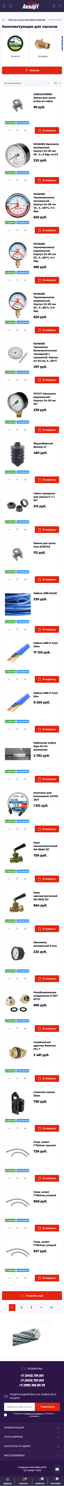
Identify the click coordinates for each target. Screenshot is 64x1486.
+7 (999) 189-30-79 (32, 1385)
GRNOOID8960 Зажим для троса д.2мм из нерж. (44, 98)
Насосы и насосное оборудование (26, 19)
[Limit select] (57, 83)
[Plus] (25, 130)
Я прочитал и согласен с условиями (34, 1414)
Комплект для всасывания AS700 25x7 (45, 796)
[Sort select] (26, 83)
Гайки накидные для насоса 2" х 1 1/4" (44, 497)
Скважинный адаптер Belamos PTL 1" (44, 1046)
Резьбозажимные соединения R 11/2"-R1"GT (45, 996)
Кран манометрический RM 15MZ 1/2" (45, 896)
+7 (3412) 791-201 (32, 1375)
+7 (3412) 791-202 (32, 1380)
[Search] (10, 6)
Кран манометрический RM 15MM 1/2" (45, 846)
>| (51, 1307)
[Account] (60, 6)
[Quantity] (17, 130)
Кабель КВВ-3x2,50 (45, 593)
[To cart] (47, 130)
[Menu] (4, 6)
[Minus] (9, 130)
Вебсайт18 (40, 1467)
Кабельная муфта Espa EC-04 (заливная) (44, 746)
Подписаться (47, 1406)
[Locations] (54, 6)
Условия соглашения (33, 1413)
